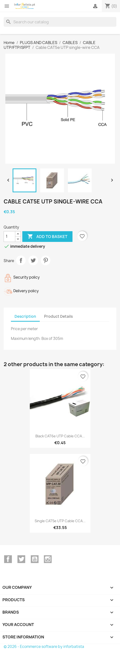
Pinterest (45, 260)
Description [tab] (25, 316)
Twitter (21, 559)
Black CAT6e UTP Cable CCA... (60, 436)
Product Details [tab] (58, 316)
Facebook (8, 559)
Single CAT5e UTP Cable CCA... (60, 521)
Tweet (33, 260)
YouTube (35, 559)
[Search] (60, 22)
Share (21, 260)
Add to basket (47, 236)
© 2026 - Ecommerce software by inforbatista (44, 646)
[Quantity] (9, 236)
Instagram (48, 559)
